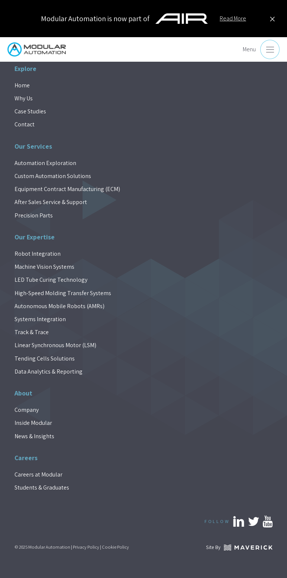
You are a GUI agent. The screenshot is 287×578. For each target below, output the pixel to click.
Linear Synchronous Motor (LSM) (55, 345)
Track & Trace (31, 332)
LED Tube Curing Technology (50, 280)
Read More (233, 18)
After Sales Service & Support (50, 202)
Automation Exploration (45, 163)
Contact (24, 124)
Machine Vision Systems (44, 267)
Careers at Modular (38, 474)
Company (26, 410)
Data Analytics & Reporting (48, 371)
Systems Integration (40, 319)
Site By (239, 547)
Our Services (33, 146)
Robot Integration (37, 254)
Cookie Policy (115, 547)
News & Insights (34, 436)
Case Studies (30, 111)
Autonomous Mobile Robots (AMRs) (59, 306)
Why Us (23, 98)
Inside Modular (33, 423)
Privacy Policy (86, 547)
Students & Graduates (41, 487)
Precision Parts (33, 215)
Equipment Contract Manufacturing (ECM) (67, 189)
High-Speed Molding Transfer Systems (62, 293)
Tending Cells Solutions (44, 358)
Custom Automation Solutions (52, 176)
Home (22, 85)
